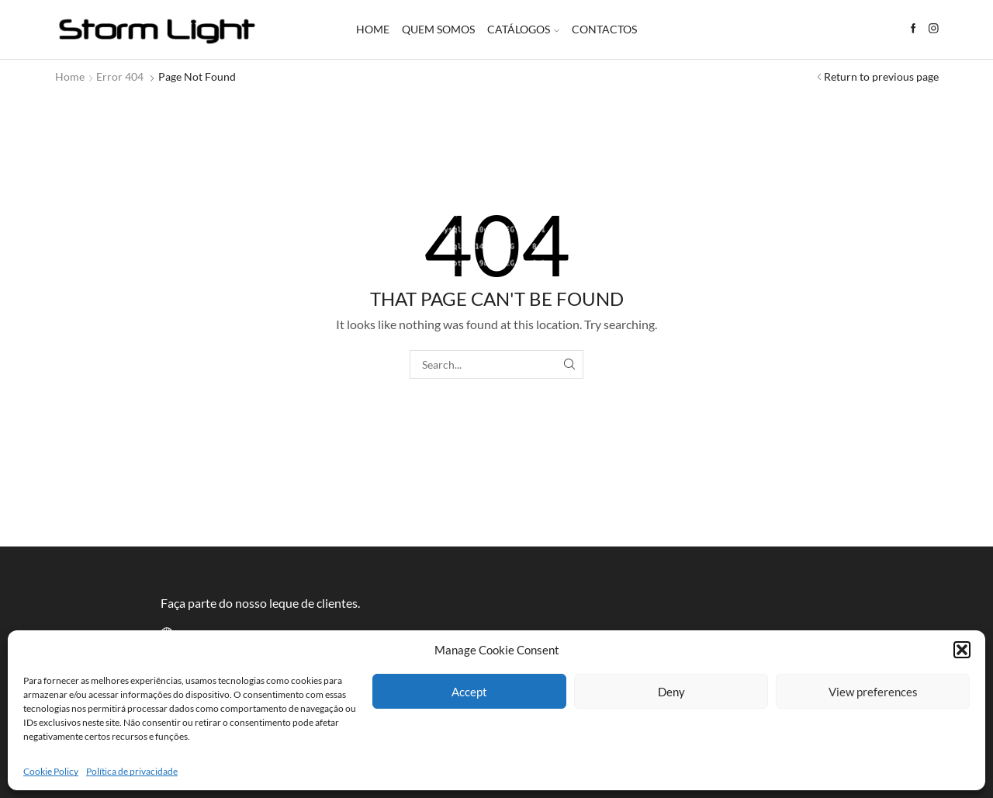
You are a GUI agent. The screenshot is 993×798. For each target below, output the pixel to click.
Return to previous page (881, 76)
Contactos (604, 29)
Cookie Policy (50, 771)
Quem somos (438, 29)
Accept (469, 692)
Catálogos (523, 29)
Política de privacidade (132, 771)
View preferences (873, 692)
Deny (671, 692)
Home (372, 29)
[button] (962, 649)
